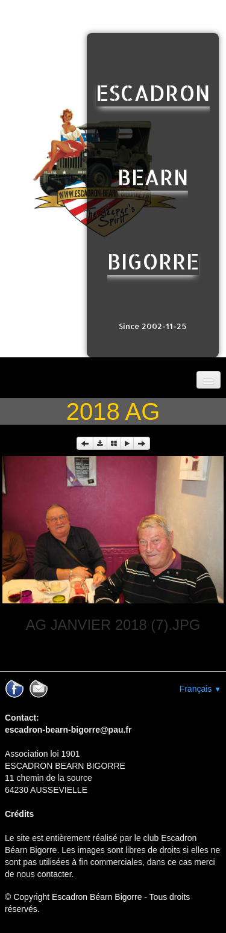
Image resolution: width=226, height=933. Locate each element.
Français (200, 689)
